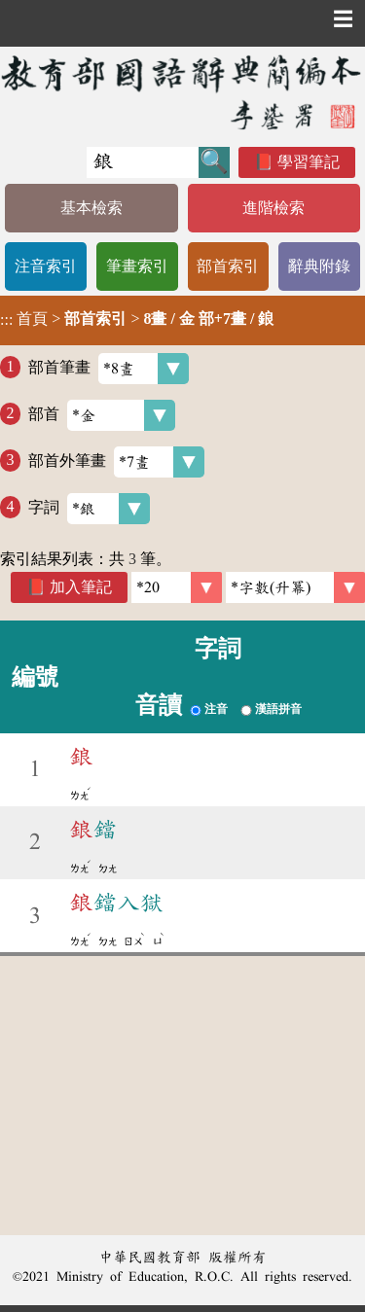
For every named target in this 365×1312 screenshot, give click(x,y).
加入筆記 (81, 587)
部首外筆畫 (116, 462)
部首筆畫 (108, 368)
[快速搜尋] (143, 162)
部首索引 (228, 266)
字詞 (89, 508)
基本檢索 (91, 207)
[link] (295, 587)
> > (137, 319)
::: (6, 320)
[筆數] (176, 587)
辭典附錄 (319, 266)
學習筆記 (308, 162)
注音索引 (46, 266)
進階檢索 (273, 207)
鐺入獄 (117, 902)
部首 (101, 415)
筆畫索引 (137, 266)
